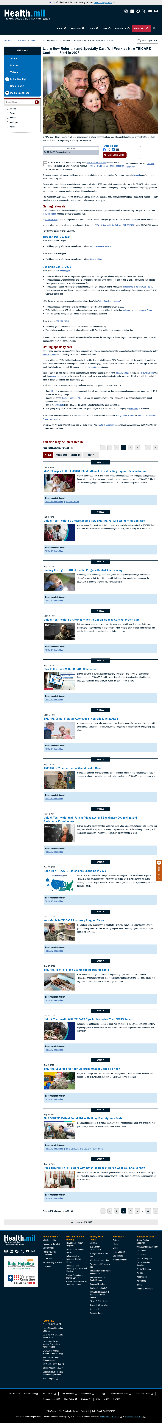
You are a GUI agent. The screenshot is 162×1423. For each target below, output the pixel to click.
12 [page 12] (148, 447)
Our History (47, 1258)
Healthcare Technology (99, 1288)
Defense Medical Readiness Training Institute (73, 1259)
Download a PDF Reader (109, 1416)
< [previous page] (102, 447)
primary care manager (58, 376)
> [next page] (155, 447)
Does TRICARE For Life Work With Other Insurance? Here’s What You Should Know (94, 1168)
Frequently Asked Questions (143, 1264)
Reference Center (145, 1236)
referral (137, 175)
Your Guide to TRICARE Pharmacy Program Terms (74, 920)
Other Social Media (114, 155)
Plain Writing (69, 1399)
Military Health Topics (97, 1238)
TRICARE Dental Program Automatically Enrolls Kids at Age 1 (81, 718)
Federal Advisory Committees (49, 1253)
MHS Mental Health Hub (99, 1260)
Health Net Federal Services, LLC (102, 246)
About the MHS (50, 1236)
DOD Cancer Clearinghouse (95, 1248)
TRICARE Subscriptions (106, 425)
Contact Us (47, 1266)
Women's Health (72, 501)
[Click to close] (159, 863)
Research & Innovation (99, 1305)
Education (76, 28)
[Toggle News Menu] (109, 28)
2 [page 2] (116, 447)
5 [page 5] (137, 447)
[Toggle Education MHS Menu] (83, 28)
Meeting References (144, 1269)
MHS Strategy (48, 1248)
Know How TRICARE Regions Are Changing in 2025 (75, 871)
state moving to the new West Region (137, 286)
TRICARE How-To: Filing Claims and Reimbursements (76, 970)
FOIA (101, 1393)
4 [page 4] (130, 447)
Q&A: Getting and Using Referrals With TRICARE (115, 225)
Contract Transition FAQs (71, 398)
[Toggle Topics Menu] (97, 28)
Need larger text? (147, 40)
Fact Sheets (141, 1250)
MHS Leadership (49, 1240)
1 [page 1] (109, 447)
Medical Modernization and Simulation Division (76, 1283)
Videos (14, 72)
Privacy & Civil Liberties (99, 1301)
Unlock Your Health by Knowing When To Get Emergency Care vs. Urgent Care (92, 619)
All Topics (93, 1243)
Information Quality (142, 1393)
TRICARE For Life (95, 166)
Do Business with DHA (52, 1368)
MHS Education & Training (75, 1238)
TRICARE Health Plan (54, 501)
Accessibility (86, 1393)
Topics (91, 28)
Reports (139, 1284)
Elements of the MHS (51, 1244)
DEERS (54, 391)
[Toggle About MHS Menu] (65, 28)
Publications (141, 1281)
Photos (14, 65)
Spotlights (14, 122)
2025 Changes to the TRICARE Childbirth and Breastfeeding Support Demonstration (95, 471)
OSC (115, 1399)
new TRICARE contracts (96, 162)
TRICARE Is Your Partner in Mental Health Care (72, 768)
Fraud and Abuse (67, 1393)
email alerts (59, 405)
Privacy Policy (30, 1393)
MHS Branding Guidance (52, 1262)
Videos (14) (75, 455)
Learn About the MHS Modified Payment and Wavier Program (51, 1344)
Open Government (50, 1399)
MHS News (22, 50)
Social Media (17, 86)
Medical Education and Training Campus (75, 1276)
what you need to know (125, 415)
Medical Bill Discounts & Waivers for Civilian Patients (99, 1295)
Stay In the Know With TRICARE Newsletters (71, 669)
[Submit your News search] (37, 102)
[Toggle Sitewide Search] (154, 28)
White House (101, 1399)
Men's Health (95, 1309)
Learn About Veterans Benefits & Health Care (52, 1352)
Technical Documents (144, 1288)
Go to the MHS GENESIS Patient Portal (53, 1336)
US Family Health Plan (115, 166)
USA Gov (85, 1399)
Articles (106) (61, 455)
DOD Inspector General (119, 1393)
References (120, 28)
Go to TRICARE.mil (50, 1324)
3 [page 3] (123, 447)
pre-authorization (50, 219)
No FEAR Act (48, 1393)
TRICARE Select (122, 373)
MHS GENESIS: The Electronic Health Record (84, 1148)
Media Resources (19, 92)
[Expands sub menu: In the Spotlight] (7, 79)
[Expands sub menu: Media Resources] (7, 93)
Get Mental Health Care (52, 1364)
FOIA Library (141, 1254)
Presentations (141, 1277)
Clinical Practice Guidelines (142, 1241)
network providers (50, 354)
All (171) (48, 455)
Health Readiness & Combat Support (97, 1279)
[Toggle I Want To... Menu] (147, 28)
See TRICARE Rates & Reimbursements (52, 1358)
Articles (14, 58)
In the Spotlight (18, 79)
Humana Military (95, 259)
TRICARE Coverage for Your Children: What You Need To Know (82, 1069)
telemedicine (93, 367)
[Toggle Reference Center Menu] (128, 28)
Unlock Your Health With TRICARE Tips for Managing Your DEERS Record (88, 1019)
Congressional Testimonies (147, 1246)
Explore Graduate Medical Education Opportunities (53, 1373)
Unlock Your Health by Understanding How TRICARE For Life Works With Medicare (94, 520)
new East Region (62, 321)
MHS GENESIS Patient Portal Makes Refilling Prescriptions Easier (84, 1118)
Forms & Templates (144, 1258)
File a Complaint (49, 1378)
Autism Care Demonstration (109, 301)
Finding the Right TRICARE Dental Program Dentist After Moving (83, 570)
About (60, 28)
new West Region (63, 270)
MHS (105, 28)
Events (12, 113)
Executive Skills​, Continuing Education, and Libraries (76, 1268)
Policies (139, 1273)
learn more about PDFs (134, 1416)
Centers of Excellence (98, 1284)
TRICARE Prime (49, 214)
